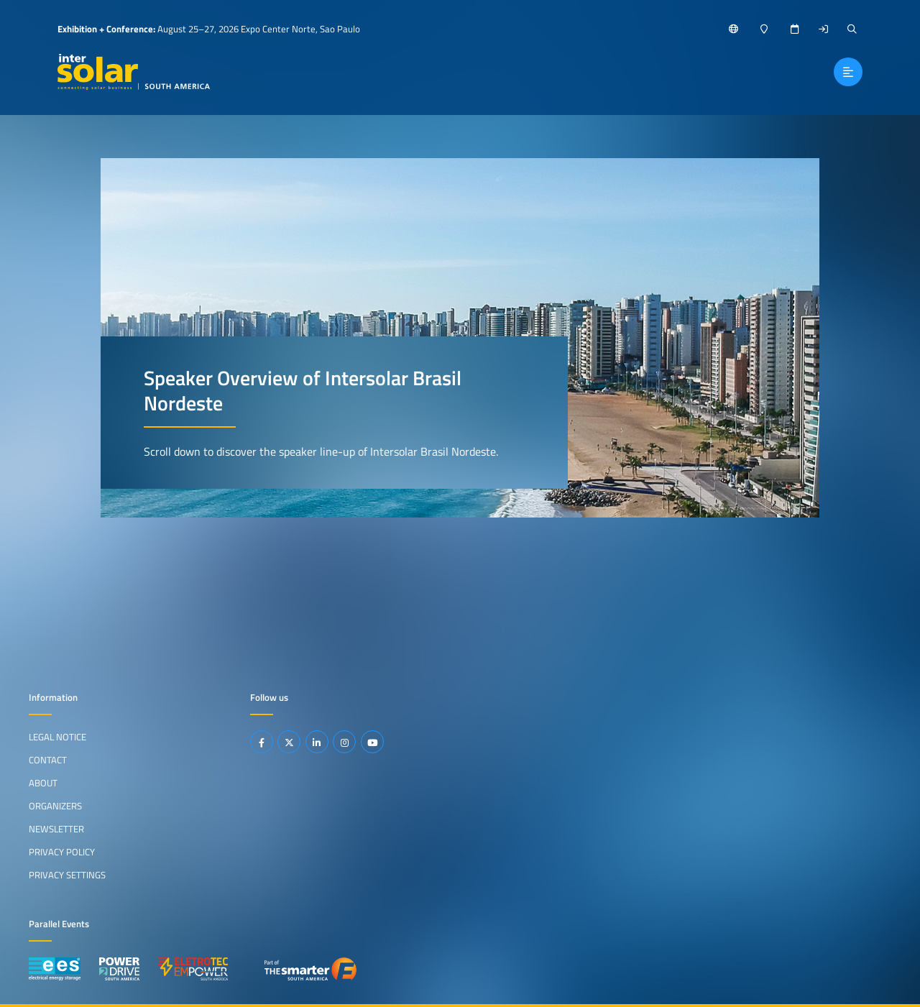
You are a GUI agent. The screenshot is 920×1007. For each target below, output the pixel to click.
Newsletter (56, 829)
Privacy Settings (67, 875)
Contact (48, 760)
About (43, 783)
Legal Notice (57, 737)
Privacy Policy (62, 852)
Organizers (55, 806)
